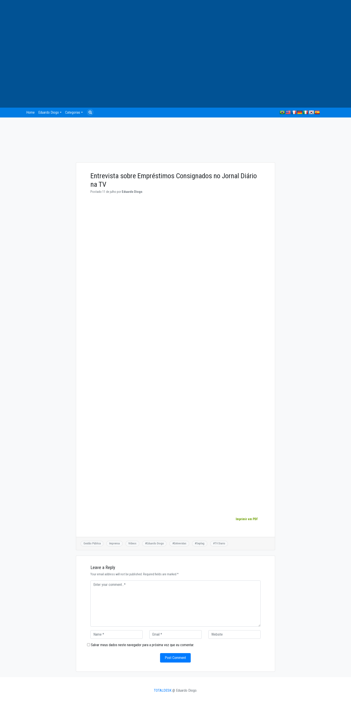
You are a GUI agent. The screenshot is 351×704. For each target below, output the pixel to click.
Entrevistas (180, 543)
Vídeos (132, 543)
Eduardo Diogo (48, 112)
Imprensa (114, 543)
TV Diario (220, 543)
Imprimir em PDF (246, 519)
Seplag (200, 543)
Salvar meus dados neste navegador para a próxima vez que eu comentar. (142, 645)
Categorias (72, 112)
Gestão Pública (92, 543)
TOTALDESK (162, 690)
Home (30, 112)
